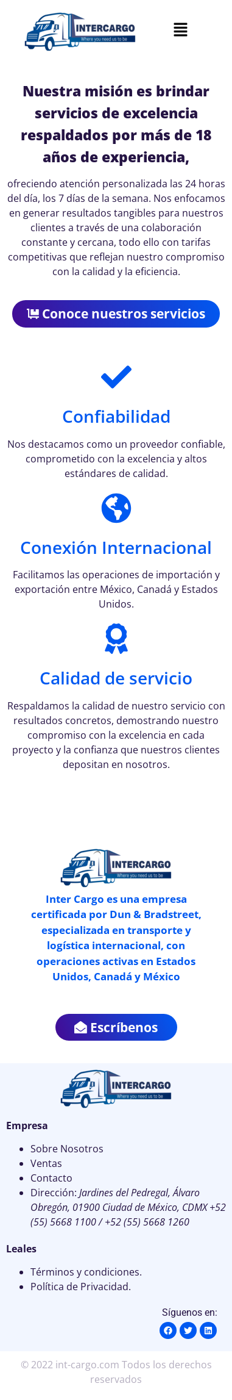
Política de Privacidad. (80, 1286)
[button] (180, 30)
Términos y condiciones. (86, 1272)
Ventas (46, 1163)
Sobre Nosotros (67, 1148)
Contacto (51, 1178)
